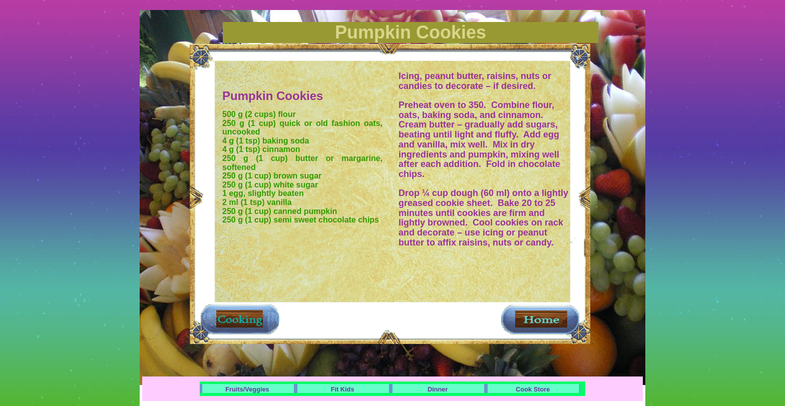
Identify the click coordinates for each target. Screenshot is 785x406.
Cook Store (533, 389)
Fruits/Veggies (247, 389)
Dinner (438, 389)
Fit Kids (342, 389)
